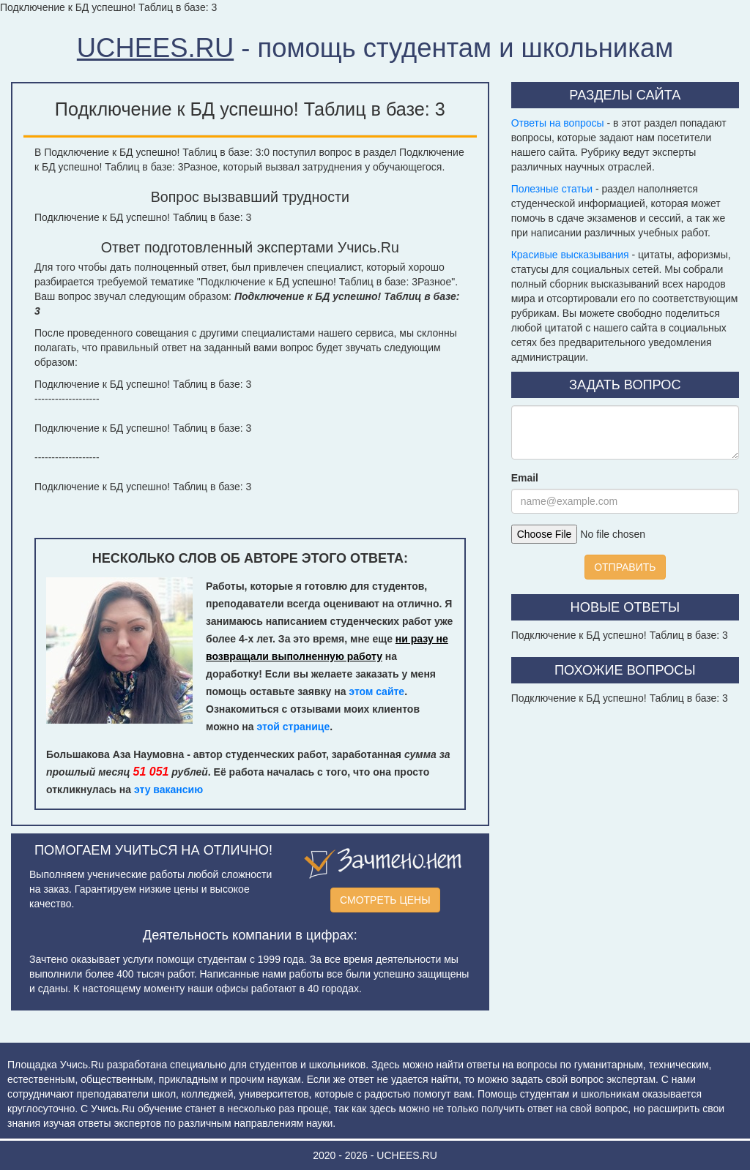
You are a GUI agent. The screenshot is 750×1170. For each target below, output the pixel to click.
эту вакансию (168, 789)
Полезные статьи (552, 189)
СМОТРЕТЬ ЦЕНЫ (385, 900)
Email (524, 478)
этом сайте (376, 691)
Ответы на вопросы (557, 123)
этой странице (293, 726)
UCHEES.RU (155, 48)
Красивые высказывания (570, 254)
